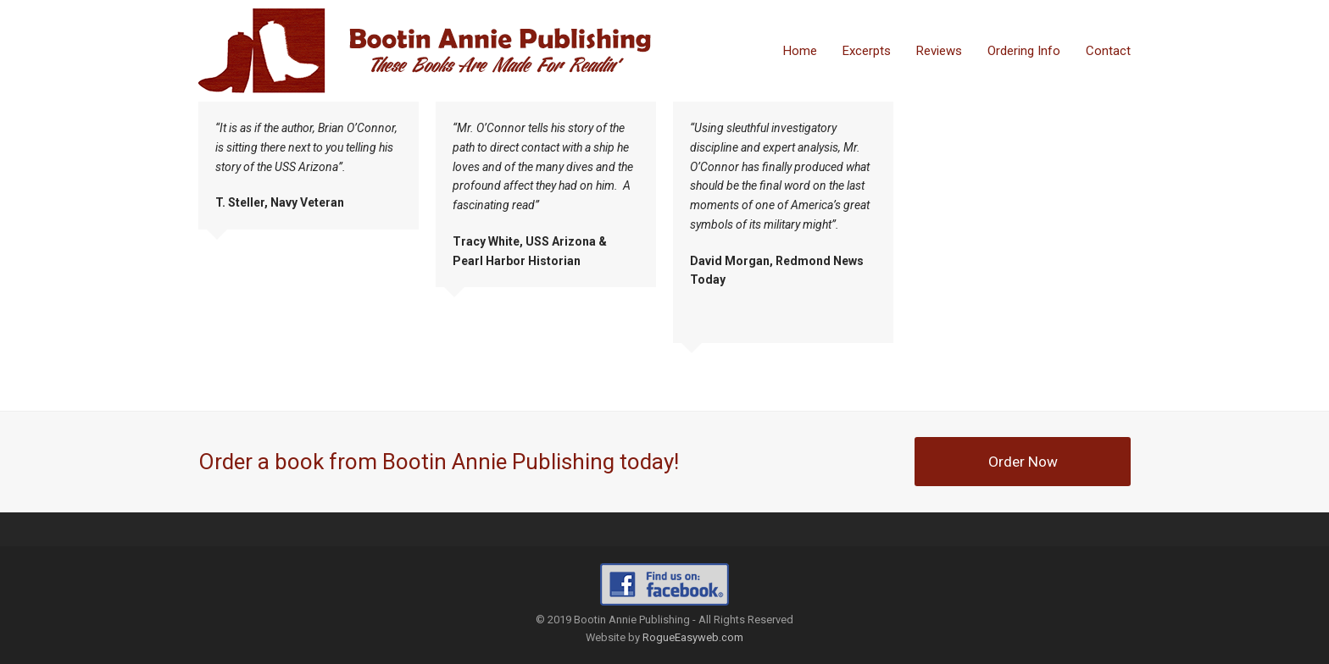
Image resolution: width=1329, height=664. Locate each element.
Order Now (1023, 461)
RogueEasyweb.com (692, 637)
